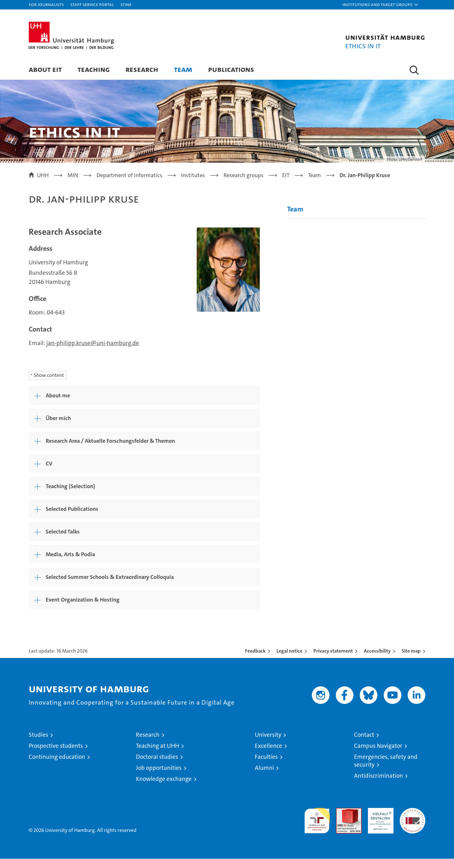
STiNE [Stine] (125, 4)
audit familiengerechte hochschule (317, 818)
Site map (411, 651)
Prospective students (56, 746)
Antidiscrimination (378, 776)
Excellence (268, 746)
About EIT (45, 69)
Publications (231, 69)
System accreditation (412, 815)
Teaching (94, 69)
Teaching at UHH (157, 746)
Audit (342, 811)
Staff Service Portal (92, 4)
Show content (49, 375)
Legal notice (289, 651)
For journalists (46, 4)
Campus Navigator (378, 746)
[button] (380, 4)
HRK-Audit (379, 811)
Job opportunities (159, 768)
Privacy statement (333, 651)
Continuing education (57, 757)
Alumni (264, 768)
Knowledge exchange (164, 779)
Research (141, 69)
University (268, 735)
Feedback (255, 651)
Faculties (266, 757)
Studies (38, 735)
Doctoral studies (157, 757)
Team (183, 69)
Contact (364, 735)
